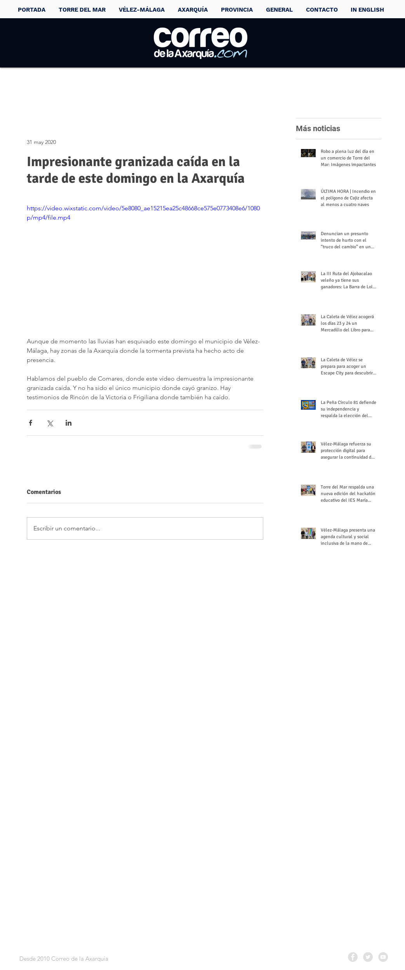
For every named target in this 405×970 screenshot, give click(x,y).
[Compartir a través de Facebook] (30, 422)
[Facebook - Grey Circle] (353, 957)
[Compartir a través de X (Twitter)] (49, 422)
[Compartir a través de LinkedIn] (68, 422)
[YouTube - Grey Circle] (383, 957)
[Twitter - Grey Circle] (368, 957)
